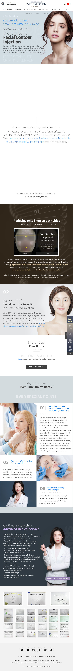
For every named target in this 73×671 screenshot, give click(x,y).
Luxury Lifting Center (7, 9)
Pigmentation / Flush (43, 9)
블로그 (45, 649)
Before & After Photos (36, 367)
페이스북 (39, 649)
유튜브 (27, 649)
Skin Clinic (68, 9)
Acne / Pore (53, 9)
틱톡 (51, 649)
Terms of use (28, 656)
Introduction (45, 13)
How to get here (51, 656)
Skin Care (61, 9)
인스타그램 (33, 649)
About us (20, 656)
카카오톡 (21, 649)
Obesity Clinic (28, 13)
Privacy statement (39, 656)
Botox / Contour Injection (30, 9)
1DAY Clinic (36, 13)
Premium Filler (18, 9)
